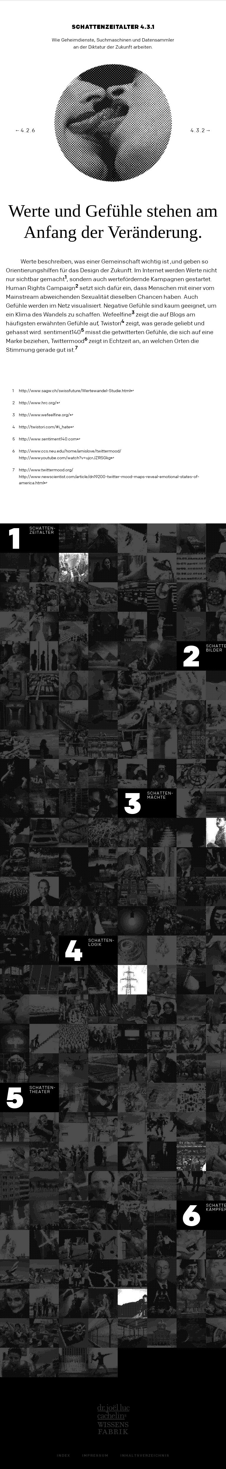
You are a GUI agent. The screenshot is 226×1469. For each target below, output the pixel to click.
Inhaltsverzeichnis (145, 1455)
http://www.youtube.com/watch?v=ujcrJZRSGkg (65, 458)
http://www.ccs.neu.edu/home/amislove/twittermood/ (70, 451)
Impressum (95, 1455)
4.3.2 (197, 130)
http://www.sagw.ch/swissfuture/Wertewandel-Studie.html (74, 391)
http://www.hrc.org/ (37, 403)
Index (63, 1455)
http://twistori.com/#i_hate (44, 427)
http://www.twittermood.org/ (46, 470)
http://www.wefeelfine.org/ (44, 415)
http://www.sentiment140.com (48, 439)
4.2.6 (28, 130)
